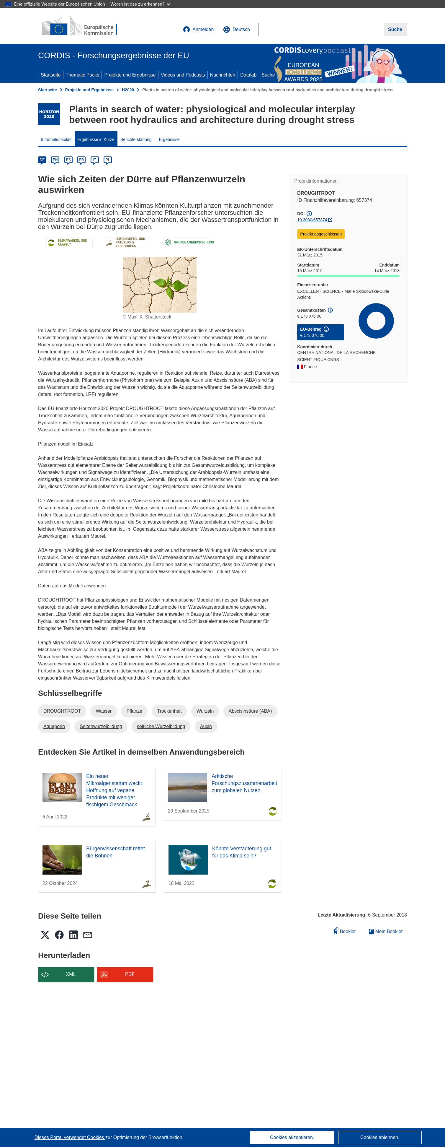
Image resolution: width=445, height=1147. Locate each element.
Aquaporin (54, 726)
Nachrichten (222, 74)
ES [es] (68, 160)
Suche (268, 74)
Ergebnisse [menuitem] (169, 139)
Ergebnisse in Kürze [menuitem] (96, 139)
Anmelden (198, 29)
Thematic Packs (82, 74)
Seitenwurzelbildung (101, 726)
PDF (130, 974)
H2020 (128, 89)
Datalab (248, 74)
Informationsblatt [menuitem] (56, 139)
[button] (236, 29)
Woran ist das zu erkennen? (140, 4)
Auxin (206, 726)
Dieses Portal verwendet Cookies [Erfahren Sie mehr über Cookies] (70, 1137)
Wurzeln (205, 711)
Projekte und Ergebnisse (130, 74)
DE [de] (42, 160)
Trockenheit (169, 711)
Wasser (104, 711)
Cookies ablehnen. (380, 1137)
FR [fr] (81, 160)
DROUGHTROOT (62, 711)
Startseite (51, 74)
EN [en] (55, 160)
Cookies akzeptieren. (292, 1137)
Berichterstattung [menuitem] (136, 139)
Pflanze (134, 711)
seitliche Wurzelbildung (161, 726)
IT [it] (94, 160)
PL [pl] (108, 160)
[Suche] (395, 29)
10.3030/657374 (312, 219)
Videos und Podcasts (183, 74)
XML (71, 974)
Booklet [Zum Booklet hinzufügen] (345, 930)
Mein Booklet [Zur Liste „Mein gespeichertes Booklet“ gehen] (386, 931)
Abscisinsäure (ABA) (250, 711)
